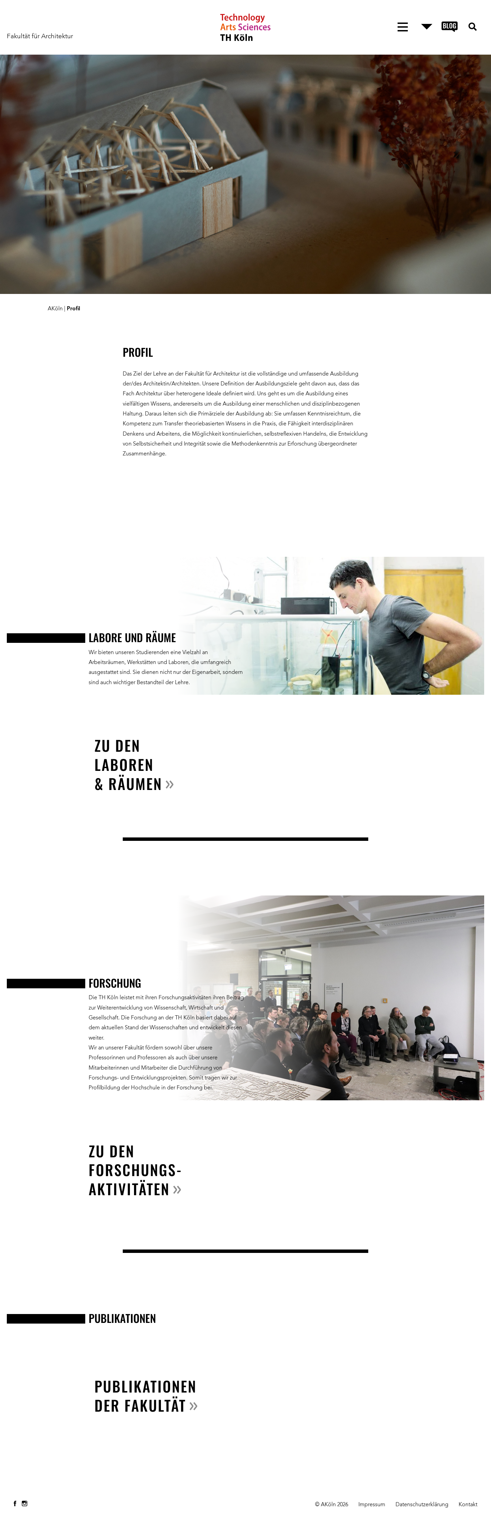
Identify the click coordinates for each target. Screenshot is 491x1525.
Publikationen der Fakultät (145, 1395)
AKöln (55, 309)
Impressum (371, 1505)
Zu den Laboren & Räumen (128, 764)
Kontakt (468, 1505)
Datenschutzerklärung (422, 1505)
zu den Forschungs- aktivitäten (135, 1170)
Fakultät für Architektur (40, 36)
